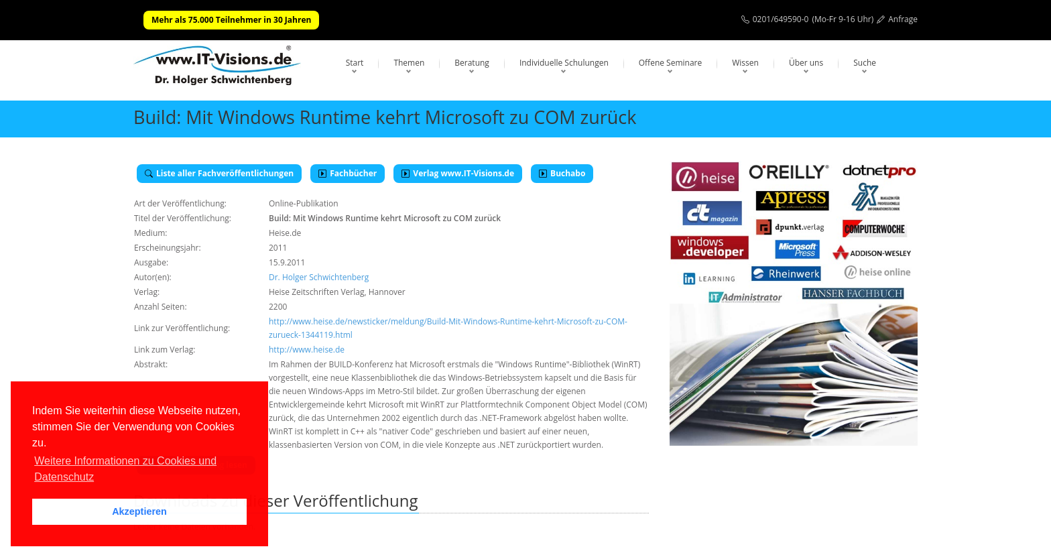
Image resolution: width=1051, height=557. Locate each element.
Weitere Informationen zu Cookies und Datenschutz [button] (125, 469)
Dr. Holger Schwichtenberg (319, 277)
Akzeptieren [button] (139, 511)
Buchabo (562, 173)
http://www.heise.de (307, 349)
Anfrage (903, 19)
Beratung (471, 62)
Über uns (806, 62)
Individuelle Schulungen (564, 62)
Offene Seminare (670, 62)
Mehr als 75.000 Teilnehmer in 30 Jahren (231, 19)
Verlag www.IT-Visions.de (457, 173)
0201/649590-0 (781, 19)
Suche (864, 62)
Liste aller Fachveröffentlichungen (219, 173)
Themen (408, 62)
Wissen (745, 62)
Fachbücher (347, 173)
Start (355, 62)
